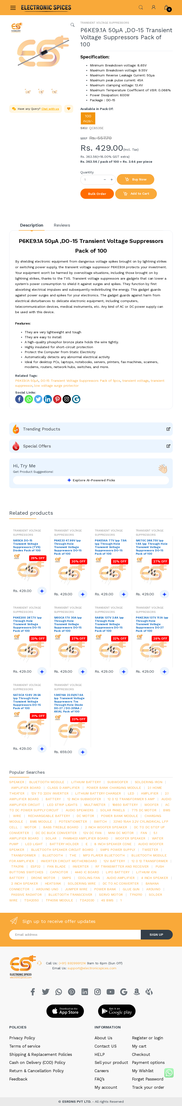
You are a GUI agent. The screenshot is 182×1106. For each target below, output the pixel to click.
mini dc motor (121, 833)
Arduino (153, 889)
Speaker (16, 782)
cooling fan (89, 878)
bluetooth (52, 855)
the (72, 855)
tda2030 (87, 900)
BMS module (41, 821)
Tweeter (150, 849)
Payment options (148, 1062)
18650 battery (125, 805)
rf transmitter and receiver (122, 866)
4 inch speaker (154, 878)
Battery (53, 799)
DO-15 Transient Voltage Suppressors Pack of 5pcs (80, 380)
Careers (102, 1070)
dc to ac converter (121, 883)
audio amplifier (121, 878)
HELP (100, 1054)
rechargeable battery (49, 816)
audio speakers (80, 810)
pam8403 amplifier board (85, 838)
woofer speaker (130, 838)
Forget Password (148, 1079)
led (131, 793)
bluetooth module (46, 782)
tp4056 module (59, 900)
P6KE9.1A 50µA (26, 380)
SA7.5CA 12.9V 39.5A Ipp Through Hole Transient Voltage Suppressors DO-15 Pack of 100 (27, 701)
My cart (139, 1046)
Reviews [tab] (62, 225)
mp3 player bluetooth (103, 855)
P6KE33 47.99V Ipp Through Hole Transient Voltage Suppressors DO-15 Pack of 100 (68, 547)
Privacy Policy (22, 1038)
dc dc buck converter (56, 833)
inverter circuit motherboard (69, 861)
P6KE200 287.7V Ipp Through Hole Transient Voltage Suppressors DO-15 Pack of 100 (27, 624)
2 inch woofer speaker (106, 827)
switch (100, 821)
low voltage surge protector (56, 385)
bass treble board (60, 827)
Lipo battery (117, 872)
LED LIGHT (34, 844)
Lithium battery (86, 782)
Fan (144, 833)
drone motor (43, 878)
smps (66, 878)
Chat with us (50, 108)
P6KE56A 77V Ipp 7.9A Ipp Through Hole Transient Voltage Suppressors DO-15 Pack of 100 (111, 547)
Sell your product (111, 1062)
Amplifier (149, 793)
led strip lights (62, 805)
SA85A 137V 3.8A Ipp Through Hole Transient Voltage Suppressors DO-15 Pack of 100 (109, 624)
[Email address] (75, 934)
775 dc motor (144, 810)
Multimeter (94, 805)
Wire (17, 816)
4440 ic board (87, 872)
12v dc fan (92, 833)
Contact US (106, 1046)
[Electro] (33, 7)
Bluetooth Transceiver (70, 894)
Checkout (141, 1054)
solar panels (112, 810)
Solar (51, 838)
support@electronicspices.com (92, 968)
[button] (140, 7)
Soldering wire (82, 883)
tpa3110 (136, 894)
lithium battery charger (98, 793)
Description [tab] (31, 225)
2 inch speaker (24, 883)
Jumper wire (76, 889)
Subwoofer (117, 782)
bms (166, 810)
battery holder (64, 844)
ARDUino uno (47, 889)
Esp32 (36, 866)
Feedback (18, 1079)
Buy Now (135, 179)
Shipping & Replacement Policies (40, 1054)
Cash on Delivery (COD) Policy (37, 1062)
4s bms (107, 900)
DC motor (85, 816)
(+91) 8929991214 (73, 963)
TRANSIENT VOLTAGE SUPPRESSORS (104, 22)
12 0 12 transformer (150, 861)
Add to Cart (136, 194)
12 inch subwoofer (84, 799)
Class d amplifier (63, 788)
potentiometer (73, 821)
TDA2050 (31, 900)
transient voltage (135, 380)
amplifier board (26, 788)
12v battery (114, 861)
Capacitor (59, 872)
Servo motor (111, 894)
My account (106, 1087)
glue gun (131, 889)
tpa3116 (17, 866)
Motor (30, 827)
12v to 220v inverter (49, 793)
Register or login (148, 1038)
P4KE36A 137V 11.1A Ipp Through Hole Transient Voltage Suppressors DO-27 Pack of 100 (152, 624)
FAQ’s (100, 1079)
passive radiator (26, 894)
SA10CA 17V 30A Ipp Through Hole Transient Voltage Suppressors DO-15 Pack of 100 (68, 624)
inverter (81, 866)
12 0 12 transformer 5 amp (131, 799)
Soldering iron (148, 782)
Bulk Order (97, 194)
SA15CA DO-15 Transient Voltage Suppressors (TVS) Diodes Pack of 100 (26, 545)
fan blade (56, 866)
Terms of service (24, 1046)
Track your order (148, 1087)
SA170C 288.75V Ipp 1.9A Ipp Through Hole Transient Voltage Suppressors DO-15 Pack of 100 (152, 547)
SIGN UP (156, 934)
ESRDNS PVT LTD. (77, 1101)
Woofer (151, 805)
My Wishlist (143, 1070)
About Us (103, 1038)
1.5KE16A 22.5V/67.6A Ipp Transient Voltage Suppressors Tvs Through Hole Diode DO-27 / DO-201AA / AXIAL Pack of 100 (69, 703)
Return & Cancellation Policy (36, 1070)
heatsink (53, 883)
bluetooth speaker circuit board (62, 849)
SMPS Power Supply (117, 849)
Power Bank (105, 889)
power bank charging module (113, 788)
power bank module (119, 816)
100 (88, 118)
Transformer (23, 855)
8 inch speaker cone (112, 844)
